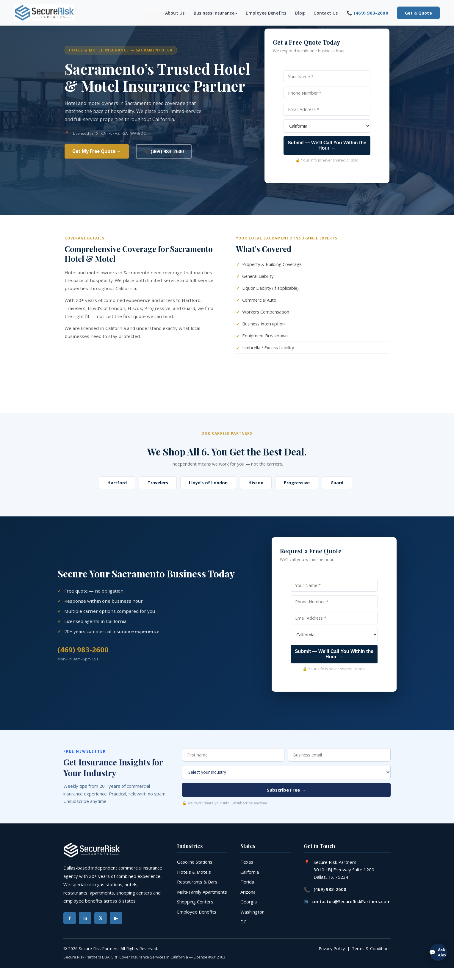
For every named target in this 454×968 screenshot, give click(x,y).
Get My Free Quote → (96, 151)
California (249, 872)
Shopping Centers (195, 902)
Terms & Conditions (371, 948)
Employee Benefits (266, 13)
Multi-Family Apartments (202, 892)
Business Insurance (214, 13)
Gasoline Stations (194, 862)
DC (243, 922)
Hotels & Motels (194, 872)
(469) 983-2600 (83, 649)
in (85, 918)
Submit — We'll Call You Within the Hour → (327, 145)
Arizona (248, 892)
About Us (175, 13)
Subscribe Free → (286, 790)
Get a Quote (418, 13)
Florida (247, 882)
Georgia (248, 902)
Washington (252, 912)
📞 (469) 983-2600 (367, 13)
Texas (246, 862)
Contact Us (326, 13)
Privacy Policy (332, 948)
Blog (300, 13)
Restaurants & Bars (197, 882)
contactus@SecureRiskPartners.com (351, 901)
